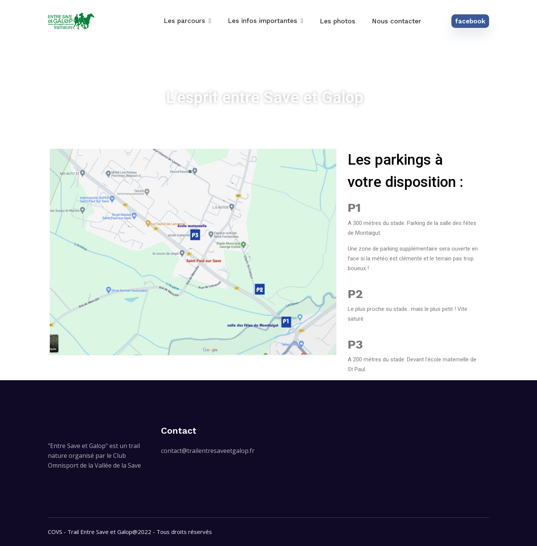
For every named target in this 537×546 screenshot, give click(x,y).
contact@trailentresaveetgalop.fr (208, 451)
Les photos (337, 21)
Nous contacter (396, 21)
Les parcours (184, 20)
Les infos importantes (262, 20)
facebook (470, 21)
